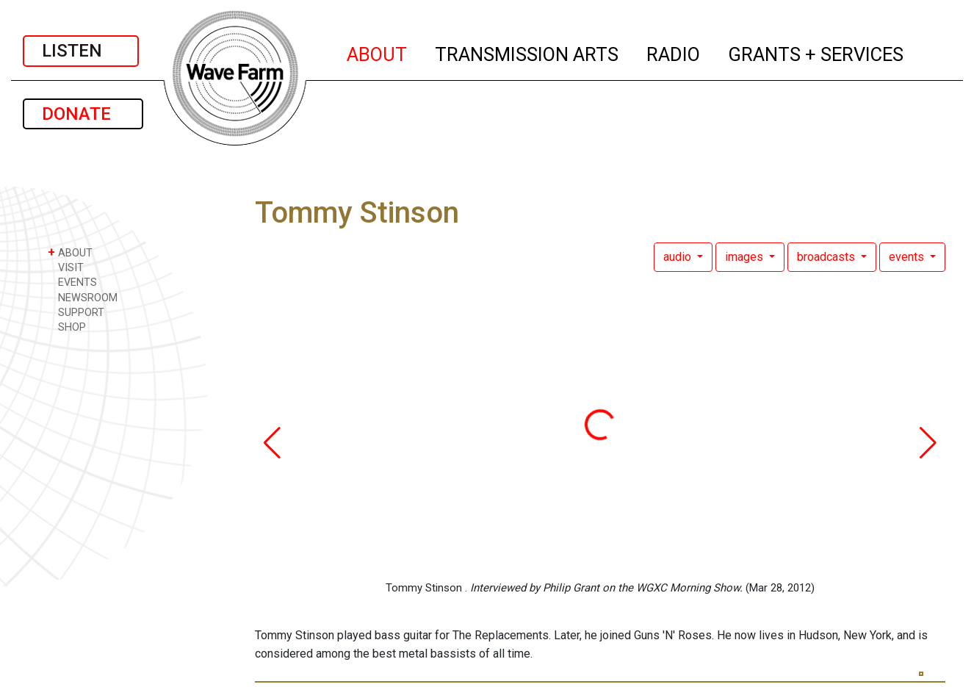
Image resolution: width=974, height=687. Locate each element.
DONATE (83, 114)
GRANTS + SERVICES (816, 52)
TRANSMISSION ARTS (527, 52)
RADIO (674, 52)
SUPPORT (76, 312)
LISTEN (81, 50)
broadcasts (827, 257)
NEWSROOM (83, 297)
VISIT (66, 267)
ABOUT (377, 52)
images (745, 257)
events (908, 257)
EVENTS (72, 282)
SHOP (67, 327)
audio (678, 257)
